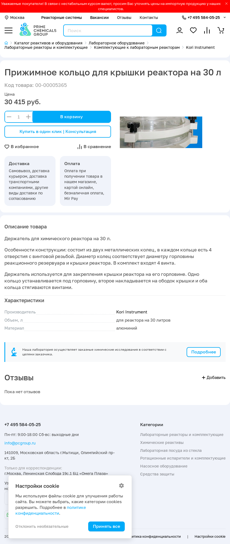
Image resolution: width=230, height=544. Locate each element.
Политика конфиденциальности (152, 536)
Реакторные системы (61, 17)
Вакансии (99, 17)
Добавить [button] (214, 377)
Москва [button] (14, 17)
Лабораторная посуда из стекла (171, 450)
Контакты (149, 17)
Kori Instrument (131, 312)
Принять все (106, 526)
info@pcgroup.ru (19, 443)
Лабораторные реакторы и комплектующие (181, 434)
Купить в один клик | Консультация (58, 131)
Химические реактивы (162, 442)
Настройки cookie (210, 536)
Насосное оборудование (163, 466)
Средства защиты (157, 474)
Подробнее (203, 352)
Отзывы (124, 17)
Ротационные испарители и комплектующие (183, 458)
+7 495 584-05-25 (204, 17)
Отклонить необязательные (41, 526)
